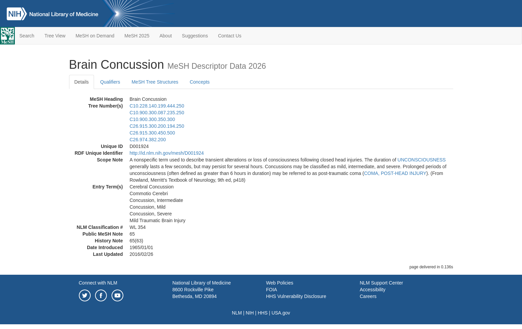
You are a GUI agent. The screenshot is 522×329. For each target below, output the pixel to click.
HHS (263, 313)
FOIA (271, 289)
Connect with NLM (98, 283)
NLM (237, 313)
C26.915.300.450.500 (152, 133)
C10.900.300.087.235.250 (157, 112)
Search (27, 35)
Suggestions (195, 35)
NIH (250, 313)
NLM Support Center (381, 283)
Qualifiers (110, 82)
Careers (368, 296)
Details (81, 82)
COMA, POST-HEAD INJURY (395, 173)
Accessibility (373, 289)
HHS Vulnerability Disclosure (296, 296)
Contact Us (229, 35)
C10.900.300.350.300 (152, 119)
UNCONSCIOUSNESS (422, 159)
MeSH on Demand (94, 35)
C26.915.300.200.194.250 (157, 126)
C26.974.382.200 (148, 139)
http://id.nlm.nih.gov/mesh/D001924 (167, 153)
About (165, 35)
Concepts (200, 82)
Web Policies (280, 283)
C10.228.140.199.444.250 (157, 106)
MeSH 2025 (136, 35)
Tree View (54, 35)
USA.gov (281, 313)
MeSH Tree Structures (154, 82)
